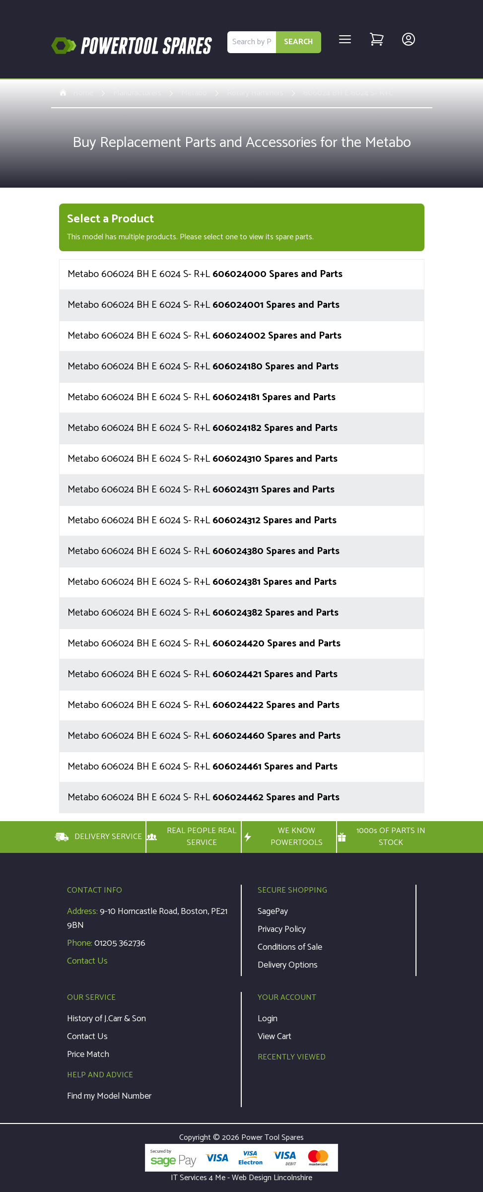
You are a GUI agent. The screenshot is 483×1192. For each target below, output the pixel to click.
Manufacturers (137, 93)
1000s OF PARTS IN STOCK (381, 837)
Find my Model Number (109, 1096)
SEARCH (298, 42)
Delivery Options (288, 965)
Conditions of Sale (290, 947)
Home (76, 93)
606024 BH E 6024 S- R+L (348, 93)
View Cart (274, 1036)
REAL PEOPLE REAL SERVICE (191, 837)
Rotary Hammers (255, 93)
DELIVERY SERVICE (98, 837)
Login (267, 1018)
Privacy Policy (282, 929)
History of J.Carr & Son (106, 1018)
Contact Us (87, 961)
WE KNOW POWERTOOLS (282, 837)
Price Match (88, 1054)
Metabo (194, 93)
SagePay (273, 911)
